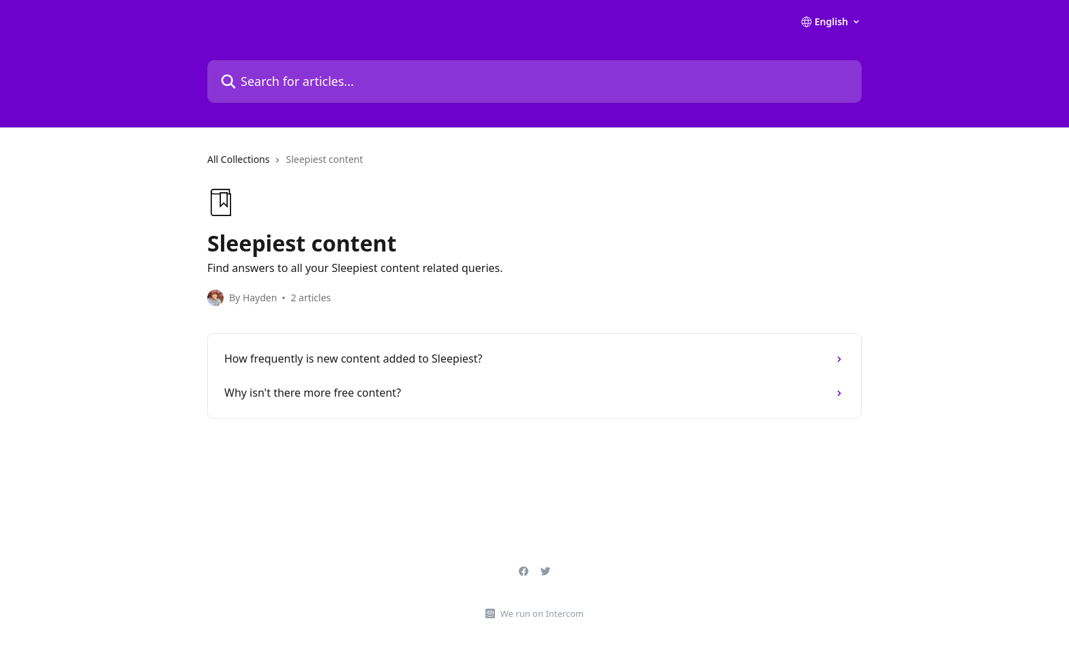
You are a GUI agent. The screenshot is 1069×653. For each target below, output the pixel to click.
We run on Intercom (542, 613)
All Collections (238, 159)
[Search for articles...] (534, 81)
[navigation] (534, 165)
